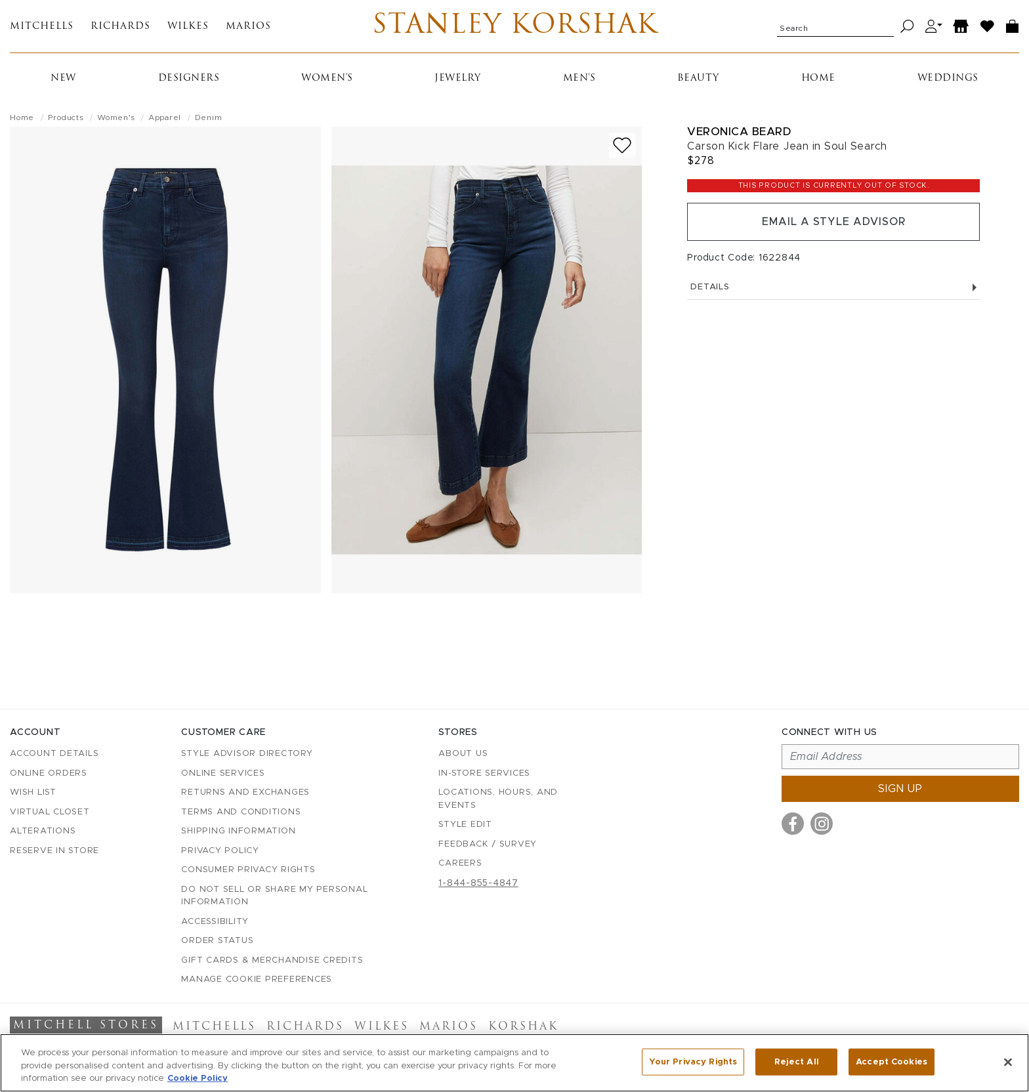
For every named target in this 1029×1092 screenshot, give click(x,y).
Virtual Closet (50, 812)
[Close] (1008, 1061)
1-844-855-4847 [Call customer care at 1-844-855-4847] (478, 883)
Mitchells (42, 27)
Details (833, 287)
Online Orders (48, 773)
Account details (54, 753)
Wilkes (188, 27)
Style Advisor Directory (246, 753)
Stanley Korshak (515, 26)
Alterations (42, 831)
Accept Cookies (891, 1061)
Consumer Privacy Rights (248, 870)
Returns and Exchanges (245, 792)
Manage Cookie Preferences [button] (256, 979)
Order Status (217, 940)
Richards (120, 27)
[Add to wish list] (622, 145)
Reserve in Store (54, 851)
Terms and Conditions (241, 812)
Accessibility (215, 921)
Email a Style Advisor (834, 222)
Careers (460, 863)
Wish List (33, 792)
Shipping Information (238, 831)
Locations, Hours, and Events (498, 799)
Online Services (222, 773)
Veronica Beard (739, 131)
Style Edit (465, 824)
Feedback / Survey (487, 844)
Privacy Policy (220, 851)
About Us (463, 753)
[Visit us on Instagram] (821, 823)
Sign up (900, 789)
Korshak (523, 1027)
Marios (248, 27)
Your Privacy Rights (693, 1061)
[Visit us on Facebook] (793, 823)
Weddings (947, 78)
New (63, 78)
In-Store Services (484, 773)
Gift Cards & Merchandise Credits (272, 960)
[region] (514, 1063)
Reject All (796, 1061)
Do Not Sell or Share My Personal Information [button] (274, 896)
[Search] (907, 26)
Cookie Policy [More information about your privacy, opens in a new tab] (197, 1078)
